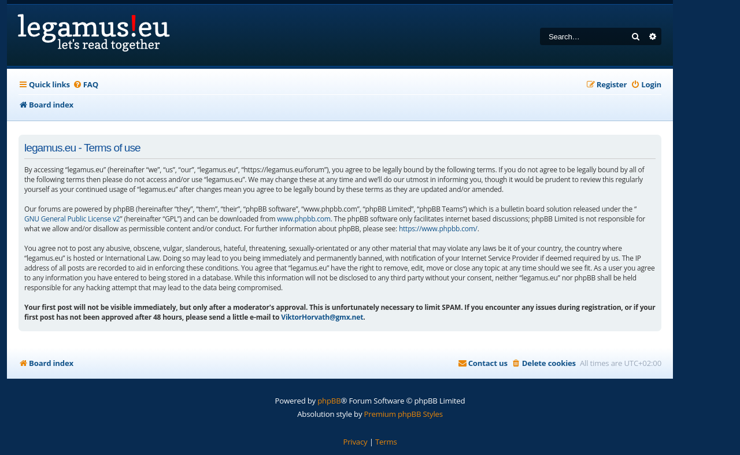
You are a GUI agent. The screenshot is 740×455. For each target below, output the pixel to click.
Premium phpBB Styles (403, 414)
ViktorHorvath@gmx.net (322, 317)
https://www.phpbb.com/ (438, 229)
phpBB (329, 400)
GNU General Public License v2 (72, 219)
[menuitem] (85, 84)
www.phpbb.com (303, 219)
